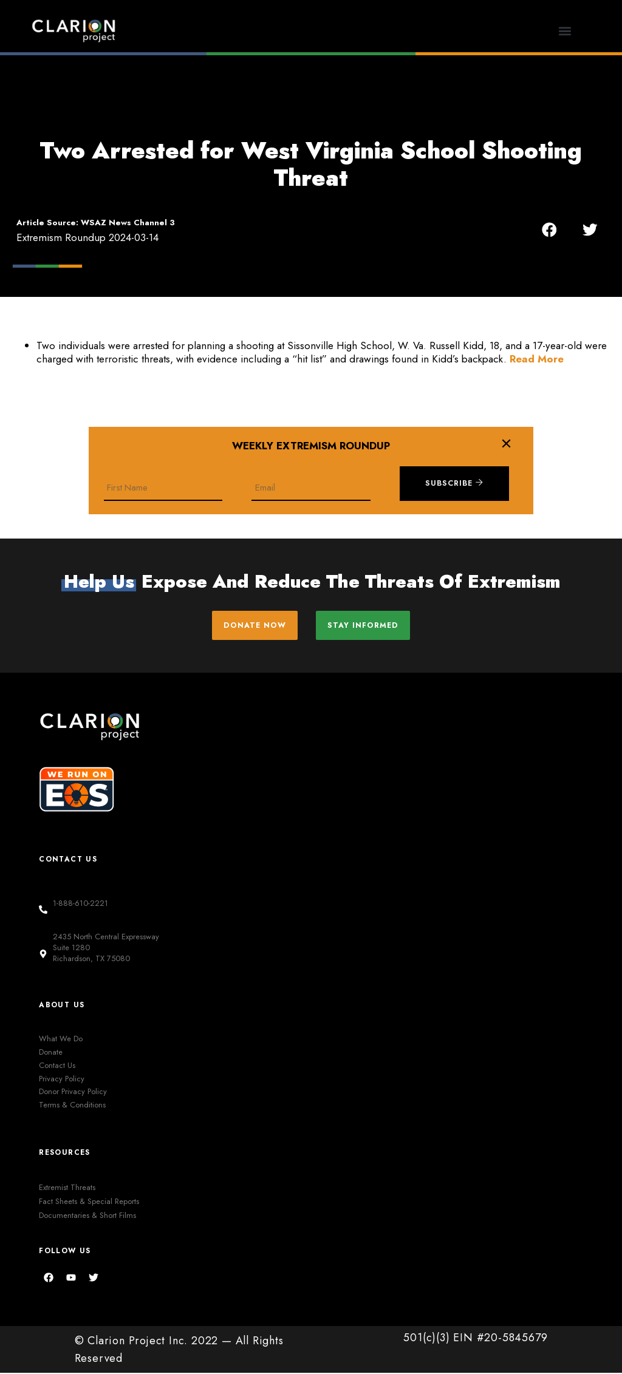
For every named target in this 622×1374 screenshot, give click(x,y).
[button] (565, 31)
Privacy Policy (61, 1079)
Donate (51, 1053)
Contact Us (57, 1066)
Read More (537, 359)
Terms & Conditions (72, 1106)
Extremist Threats (67, 1188)
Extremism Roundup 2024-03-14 (87, 237)
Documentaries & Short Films (87, 1216)
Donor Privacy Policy (73, 1092)
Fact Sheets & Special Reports (89, 1202)
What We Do (61, 1040)
